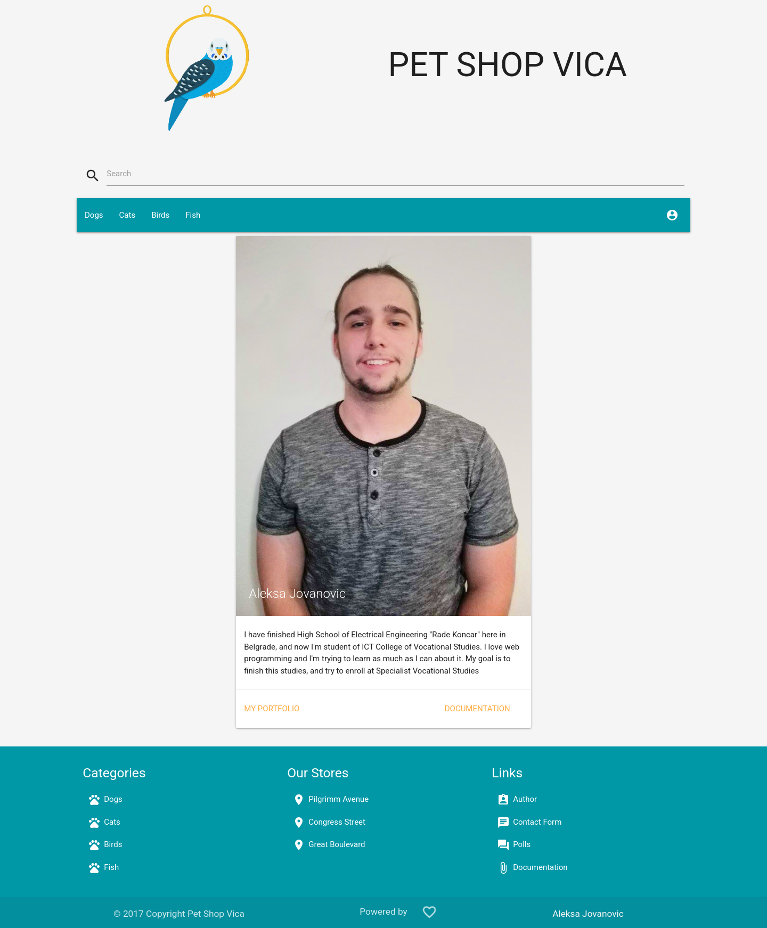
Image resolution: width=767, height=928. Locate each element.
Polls (522, 844)
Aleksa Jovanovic (588, 913)
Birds (160, 215)
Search (119, 173)
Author (525, 799)
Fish (192, 215)
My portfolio (271, 708)
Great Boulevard (336, 844)
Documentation (477, 708)
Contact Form (537, 822)
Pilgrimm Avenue (338, 799)
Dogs (94, 215)
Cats (127, 215)
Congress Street (336, 822)
